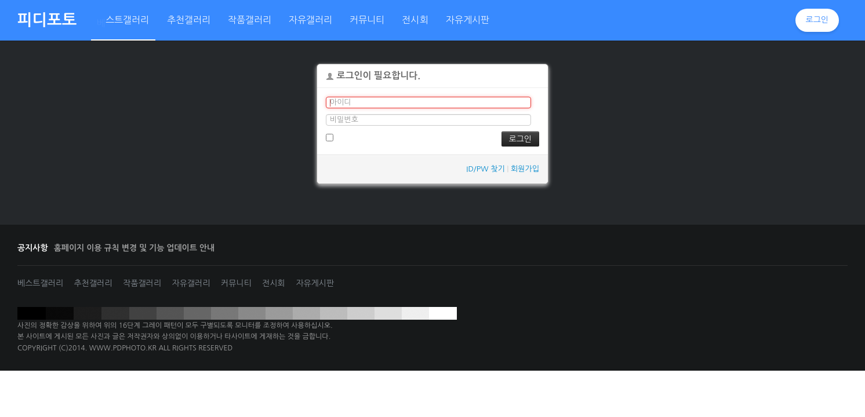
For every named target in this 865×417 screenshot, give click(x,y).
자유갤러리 (191, 283)
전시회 (273, 283)
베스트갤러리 (40, 283)
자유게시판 (315, 283)
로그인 (817, 20)
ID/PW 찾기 (485, 169)
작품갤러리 (142, 283)
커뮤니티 (236, 283)
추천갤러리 (93, 283)
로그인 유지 (349, 137)
